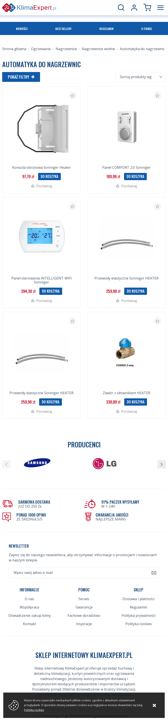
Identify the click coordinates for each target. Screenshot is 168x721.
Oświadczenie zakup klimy (29, 615)
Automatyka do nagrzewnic (142, 48)
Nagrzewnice (66, 48)
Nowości (22, 28)
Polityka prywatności (139, 615)
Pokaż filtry (18, 77)
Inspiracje (84, 623)
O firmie (146, 28)
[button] (6, 464)
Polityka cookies (138, 623)
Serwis (84, 598)
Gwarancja (84, 607)
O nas (29, 598)
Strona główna (14, 48)
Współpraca (29, 607)
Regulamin (106, 28)
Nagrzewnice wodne (98, 48)
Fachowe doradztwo (84, 615)
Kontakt (29, 623)
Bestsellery (63, 28)
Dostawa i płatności (138, 598)
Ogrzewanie (41, 48)
